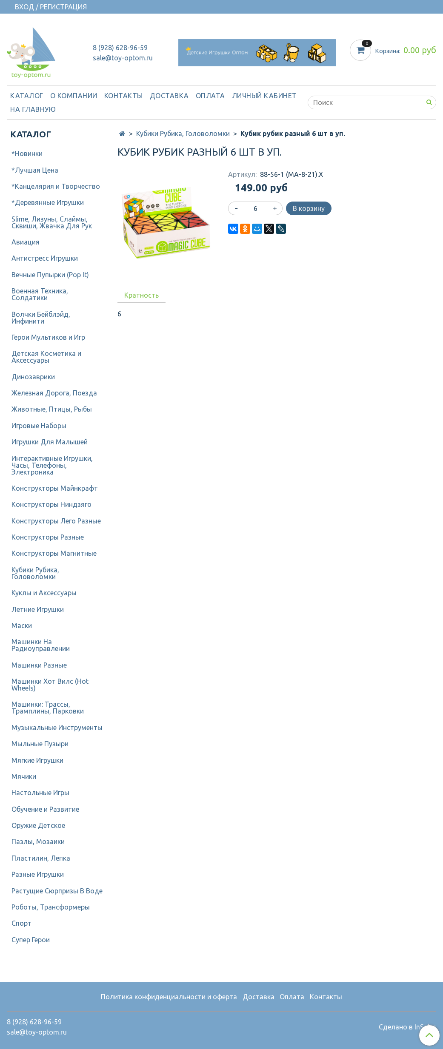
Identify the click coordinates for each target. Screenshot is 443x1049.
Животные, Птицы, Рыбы (51, 409)
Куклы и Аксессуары (44, 593)
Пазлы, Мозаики (38, 841)
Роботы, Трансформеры (50, 907)
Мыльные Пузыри (40, 744)
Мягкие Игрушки (37, 760)
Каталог (26, 95)
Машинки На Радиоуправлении (40, 645)
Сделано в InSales (407, 1026)
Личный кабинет (264, 95)
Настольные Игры (40, 792)
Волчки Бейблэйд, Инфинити (40, 317)
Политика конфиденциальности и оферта (169, 997)
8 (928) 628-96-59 (120, 47)
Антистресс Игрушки (44, 258)
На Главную (33, 109)
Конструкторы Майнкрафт (54, 488)
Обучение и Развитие (45, 809)
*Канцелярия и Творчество (55, 186)
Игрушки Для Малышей (49, 442)
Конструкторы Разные (47, 537)
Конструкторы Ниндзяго (51, 504)
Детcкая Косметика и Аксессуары (46, 357)
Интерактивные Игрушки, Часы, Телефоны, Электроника (52, 465)
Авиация (25, 242)
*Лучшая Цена (34, 170)
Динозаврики (33, 377)
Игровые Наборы (38, 425)
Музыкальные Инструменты (57, 727)
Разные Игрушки (37, 874)
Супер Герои (30, 940)
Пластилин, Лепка (40, 858)
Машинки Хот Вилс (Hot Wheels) (50, 684)
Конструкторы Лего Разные (56, 521)
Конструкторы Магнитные (54, 553)
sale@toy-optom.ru (123, 58)
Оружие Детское (38, 825)
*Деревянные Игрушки (47, 202)
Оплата (210, 95)
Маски (21, 625)
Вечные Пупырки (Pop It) (50, 275)
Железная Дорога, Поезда (54, 393)
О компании (73, 95)
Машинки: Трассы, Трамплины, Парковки (47, 707)
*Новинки (27, 153)
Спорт (21, 923)
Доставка (169, 95)
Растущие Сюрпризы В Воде (57, 891)
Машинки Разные (39, 665)
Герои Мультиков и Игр (48, 337)
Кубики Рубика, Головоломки (183, 133)
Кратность (141, 295)
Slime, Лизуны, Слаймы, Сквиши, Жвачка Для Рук (51, 222)
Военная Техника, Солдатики (39, 294)
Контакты (123, 95)
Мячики (23, 776)
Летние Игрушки (37, 609)
